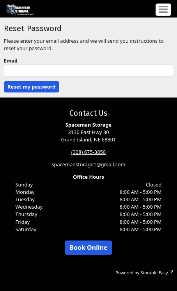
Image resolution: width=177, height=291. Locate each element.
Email (11, 60)
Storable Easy (156, 272)
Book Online (88, 247)
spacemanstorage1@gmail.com (88, 164)
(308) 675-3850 (88, 151)
